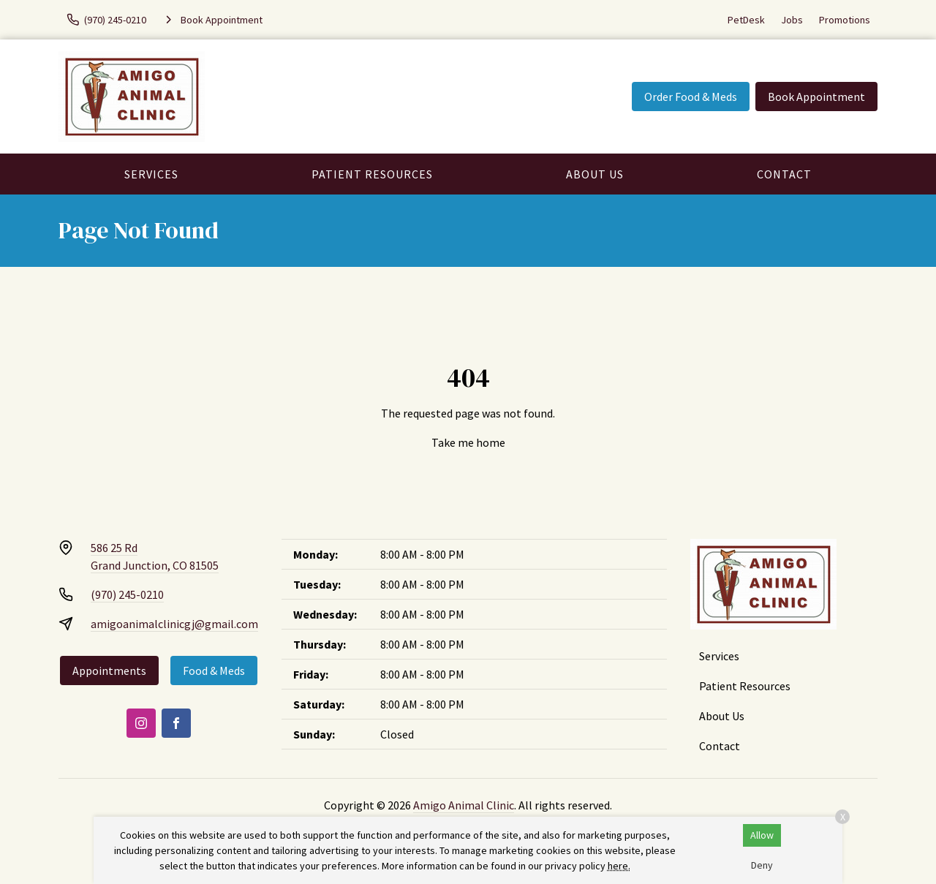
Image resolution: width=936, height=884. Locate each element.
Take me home (468, 442)
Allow (762, 835)
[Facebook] (176, 723)
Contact (784, 174)
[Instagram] (141, 723)
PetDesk (746, 19)
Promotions (844, 19)
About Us (595, 174)
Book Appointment (816, 96)
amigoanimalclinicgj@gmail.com (174, 623)
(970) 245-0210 (127, 594)
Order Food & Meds (690, 96)
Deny (762, 865)
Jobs (792, 19)
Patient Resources (372, 174)
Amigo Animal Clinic (463, 805)
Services (151, 174)
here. (619, 865)
